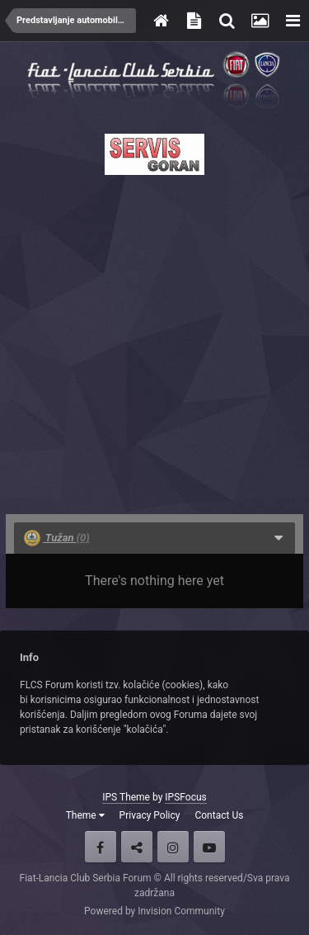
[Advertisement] (154, 339)
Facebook (100, 846)
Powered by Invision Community (154, 911)
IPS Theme (126, 797)
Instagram (173, 846)
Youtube (209, 846)
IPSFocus (185, 797)
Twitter (136, 846)
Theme (85, 815)
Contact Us (218, 815)
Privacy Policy (149, 815)
